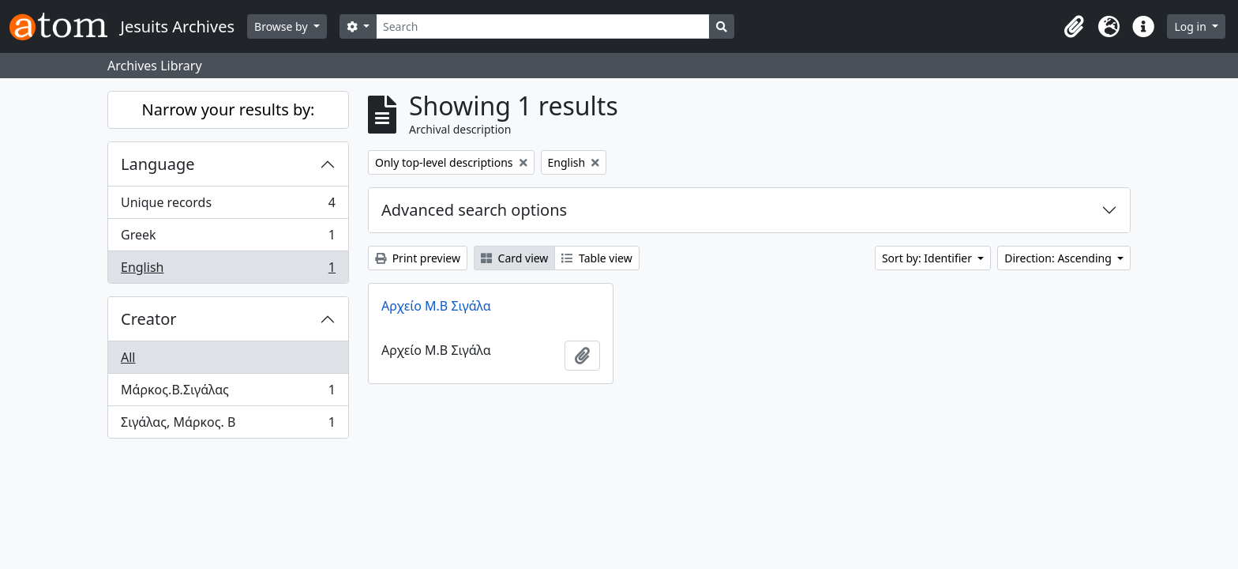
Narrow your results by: (228, 109)
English (228, 270)
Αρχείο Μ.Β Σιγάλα (436, 306)
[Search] (543, 26)
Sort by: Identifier (928, 258)
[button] (1073, 26)
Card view (514, 258)
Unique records (228, 206)
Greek (228, 238)
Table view (596, 258)
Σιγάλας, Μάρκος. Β (228, 425)
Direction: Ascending (1059, 258)
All (128, 357)
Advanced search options (474, 209)
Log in (1191, 26)
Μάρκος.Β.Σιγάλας (228, 393)
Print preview (417, 258)
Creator (149, 319)
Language (158, 164)
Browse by (282, 26)
